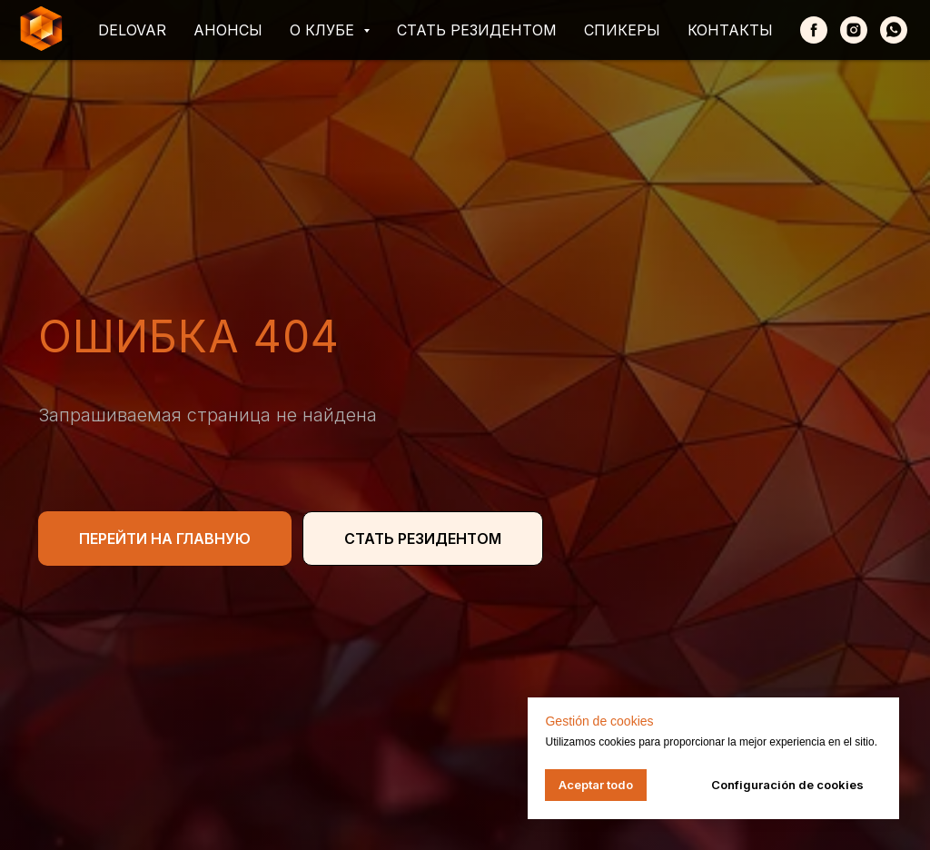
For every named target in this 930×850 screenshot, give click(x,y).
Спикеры (622, 30)
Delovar (132, 30)
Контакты (730, 30)
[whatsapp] (893, 30)
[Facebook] (813, 30)
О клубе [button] (324, 30)
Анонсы (227, 30)
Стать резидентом (477, 30)
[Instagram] (853, 30)
